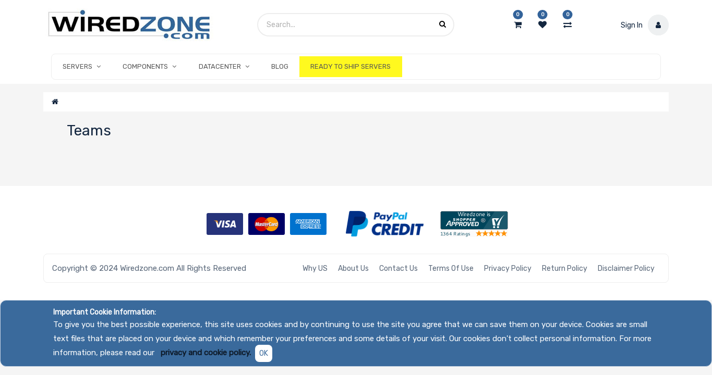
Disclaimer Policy (626, 268)
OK (263, 353)
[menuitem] (280, 66)
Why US (315, 268)
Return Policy (564, 268)
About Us (353, 268)
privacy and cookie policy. (206, 352)
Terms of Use (451, 268)
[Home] (55, 101)
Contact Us (398, 268)
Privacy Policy (508, 268)
